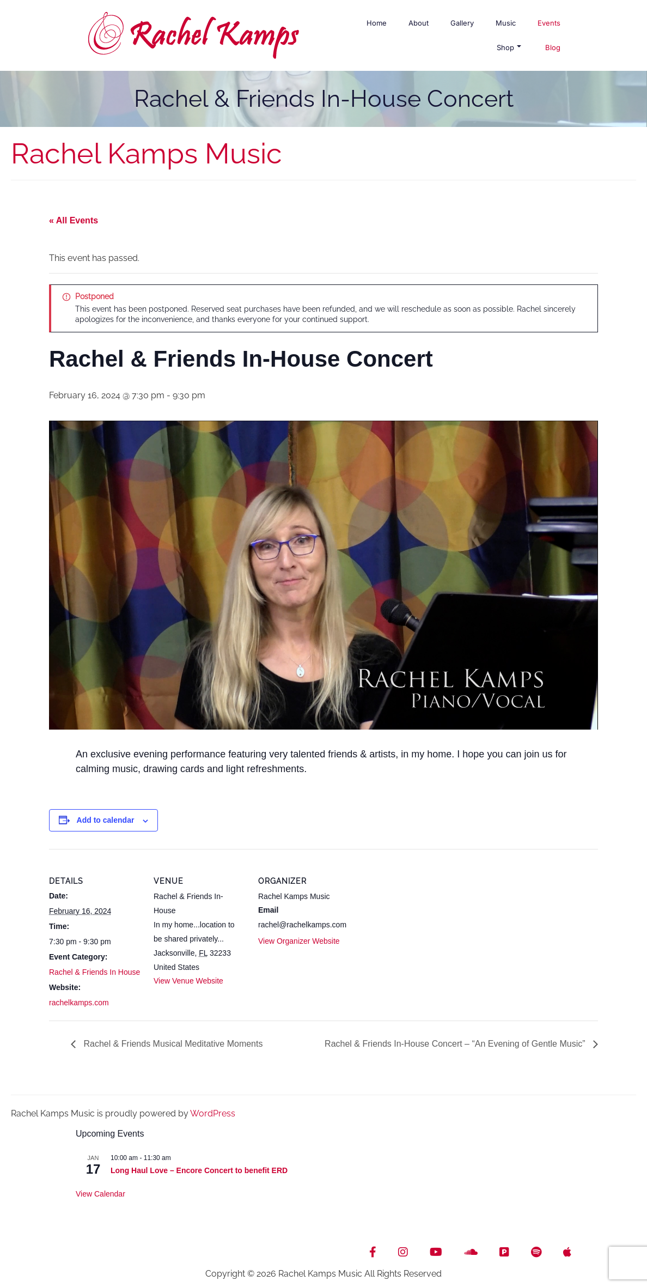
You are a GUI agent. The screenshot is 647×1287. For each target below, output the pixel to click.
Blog (552, 47)
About (418, 23)
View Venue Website (188, 980)
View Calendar (100, 1193)
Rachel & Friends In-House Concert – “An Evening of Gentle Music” (456, 1043)
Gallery (462, 23)
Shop (509, 47)
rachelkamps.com (79, 1002)
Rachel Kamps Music (146, 153)
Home (377, 23)
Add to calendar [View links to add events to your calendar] (106, 820)
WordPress (212, 1113)
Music (506, 23)
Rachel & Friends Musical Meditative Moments (172, 1043)
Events (549, 23)
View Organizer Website (299, 941)
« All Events (73, 220)
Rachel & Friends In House (94, 972)
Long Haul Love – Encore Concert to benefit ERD (199, 1170)
